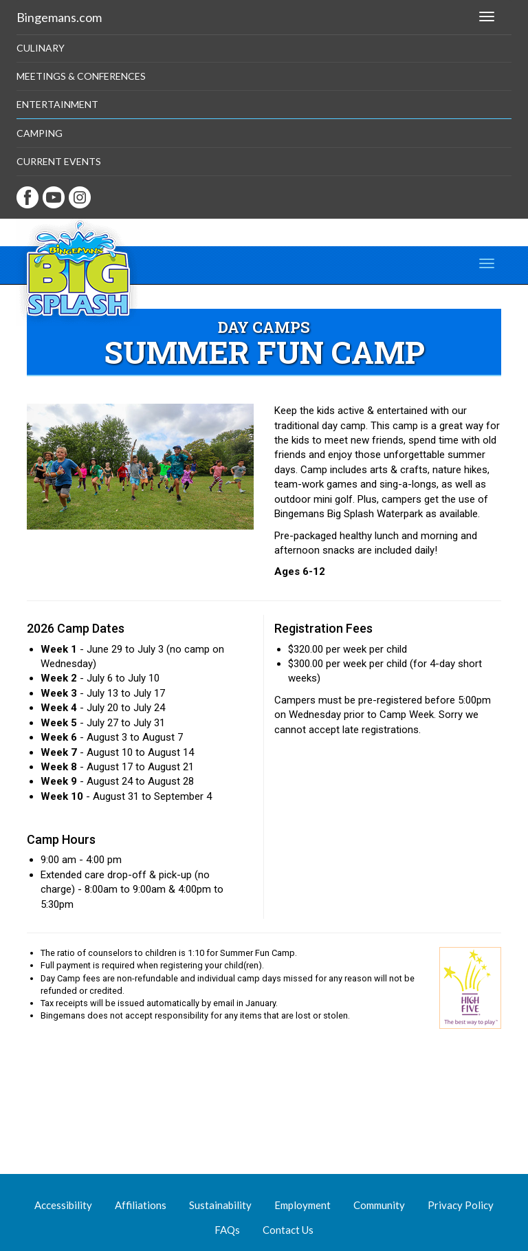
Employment (302, 1205)
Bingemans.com (59, 17)
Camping (39, 133)
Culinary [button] (40, 48)
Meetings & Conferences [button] (81, 76)
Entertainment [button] (57, 104)
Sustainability (220, 1205)
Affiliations (140, 1205)
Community (379, 1205)
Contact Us (288, 1229)
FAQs (227, 1229)
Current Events (58, 161)
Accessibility (63, 1205)
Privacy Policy (461, 1205)
